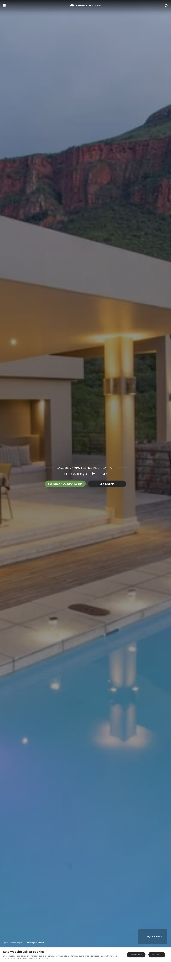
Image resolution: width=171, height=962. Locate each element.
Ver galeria (107, 484)
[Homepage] (5, 942)
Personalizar (156, 954)
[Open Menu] (4, 5)
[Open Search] (166, 5)
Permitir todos (136, 954)
